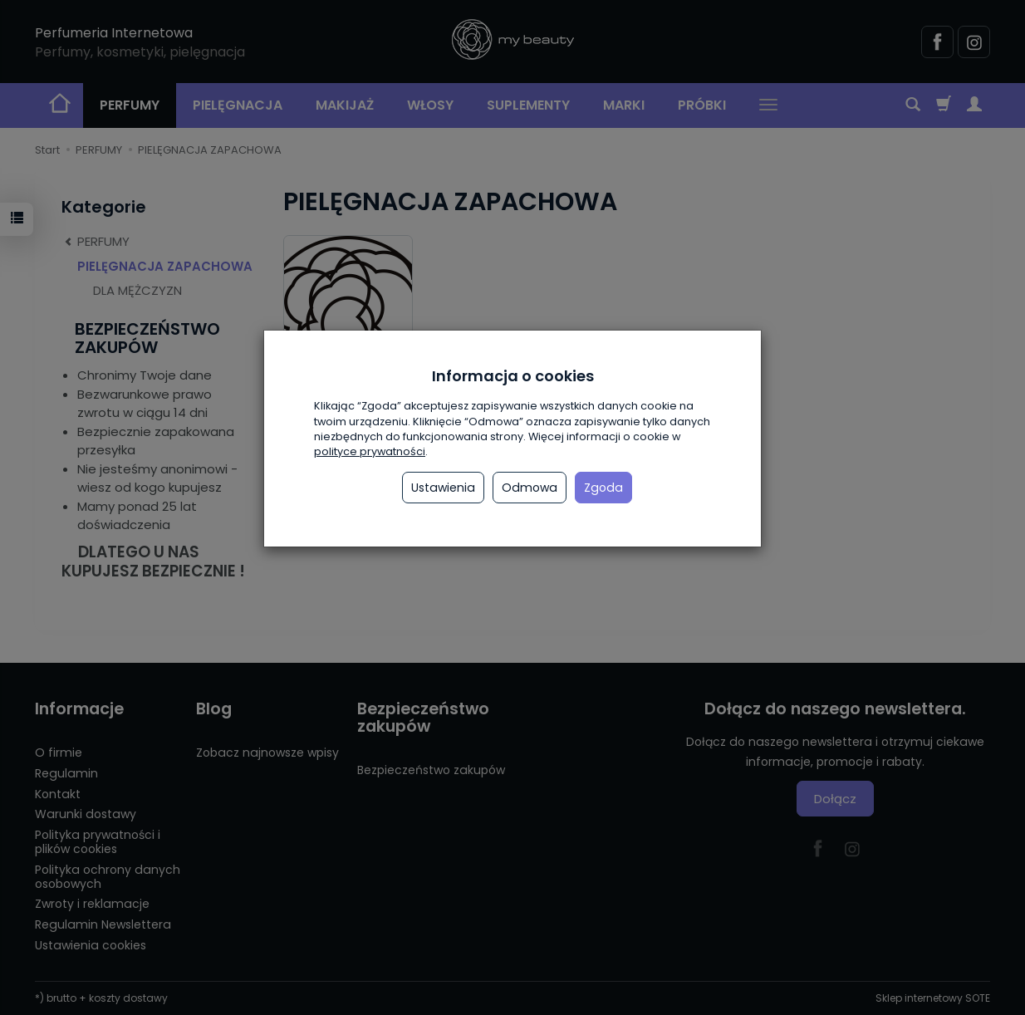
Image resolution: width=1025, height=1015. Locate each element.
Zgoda (603, 487)
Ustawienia (443, 487)
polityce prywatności (369, 451)
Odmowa (529, 487)
